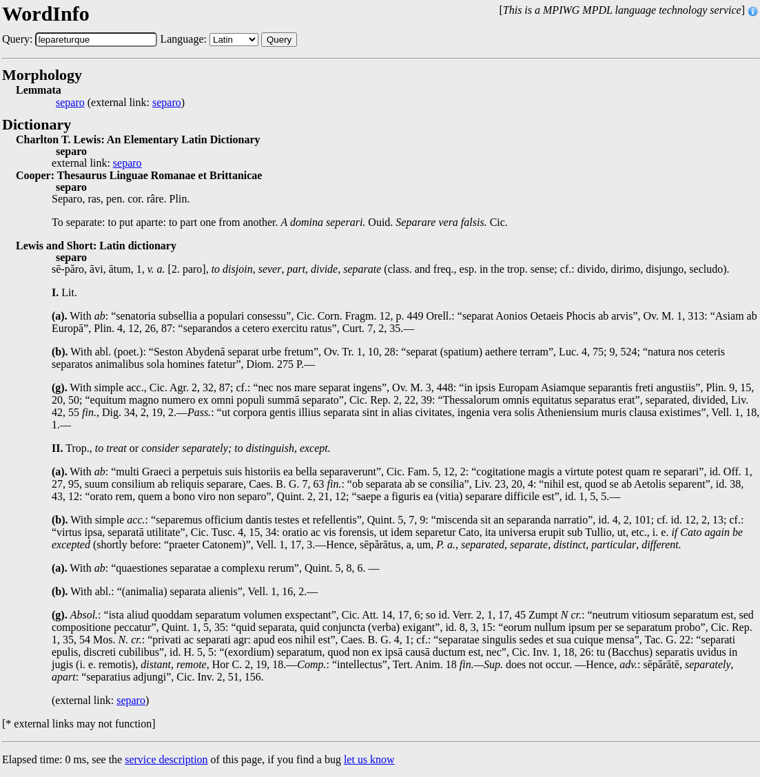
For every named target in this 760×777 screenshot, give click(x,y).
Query (279, 39)
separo (70, 102)
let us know (369, 759)
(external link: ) (120, 102)
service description (166, 759)
